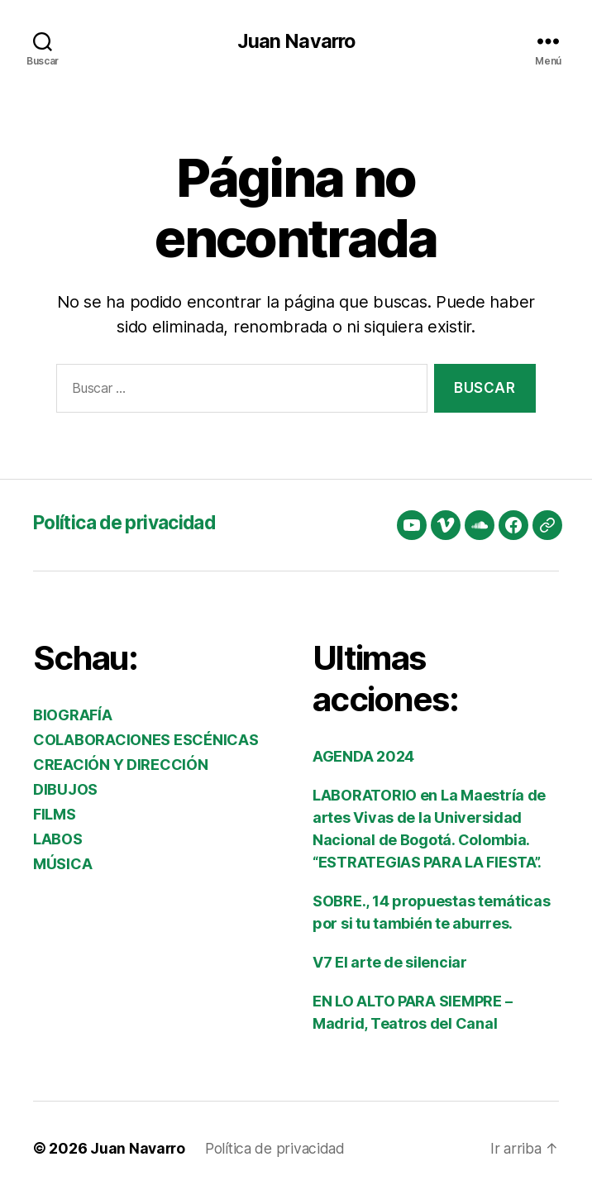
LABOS (58, 839)
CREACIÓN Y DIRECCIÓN (120, 764)
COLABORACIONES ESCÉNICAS (146, 739)
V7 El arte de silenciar (390, 962)
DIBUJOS (65, 789)
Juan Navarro (296, 41)
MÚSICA (62, 863)
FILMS (54, 814)
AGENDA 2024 (363, 756)
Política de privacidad (131, 522)
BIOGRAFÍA (72, 715)
